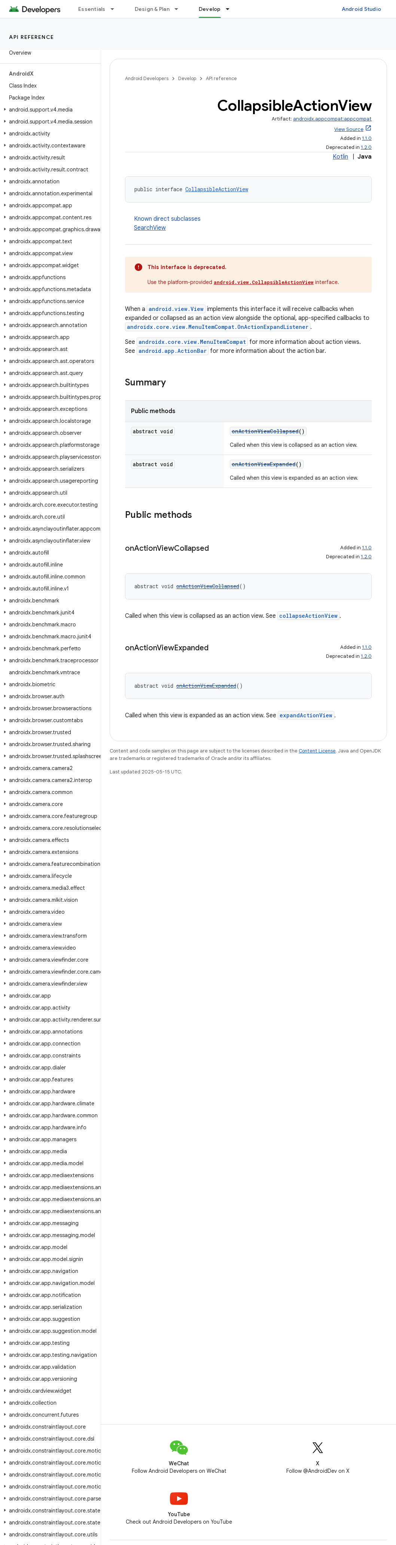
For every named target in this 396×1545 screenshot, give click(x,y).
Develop (187, 78)
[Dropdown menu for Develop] (231, 9)
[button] (49, 110)
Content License (317, 751)
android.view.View (176, 308)
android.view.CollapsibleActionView (264, 282)
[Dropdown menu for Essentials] (116, 9)
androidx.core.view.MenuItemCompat (192, 341)
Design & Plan (152, 9)
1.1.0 (367, 138)
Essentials (92, 9)
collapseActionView (308, 615)
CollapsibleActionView (216, 189)
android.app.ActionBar (172, 350)
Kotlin (340, 157)
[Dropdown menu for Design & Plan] (180, 9)
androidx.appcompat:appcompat (332, 119)
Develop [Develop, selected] (210, 9)
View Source (348, 129)
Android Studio (361, 9)
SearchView (150, 228)
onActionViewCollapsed (265, 431)
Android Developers (146, 78)
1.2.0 (366, 147)
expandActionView (306, 715)
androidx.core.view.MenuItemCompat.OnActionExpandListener (217, 326)
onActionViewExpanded (264, 464)
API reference (31, 37)
